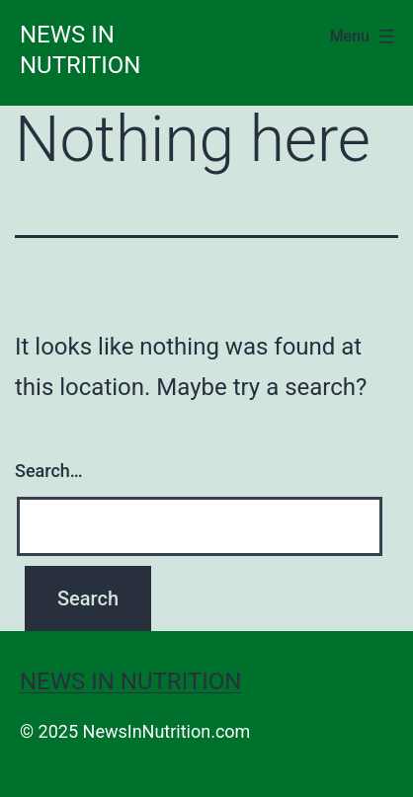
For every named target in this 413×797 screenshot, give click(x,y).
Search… (49, 470)
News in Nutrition (130, 681)
